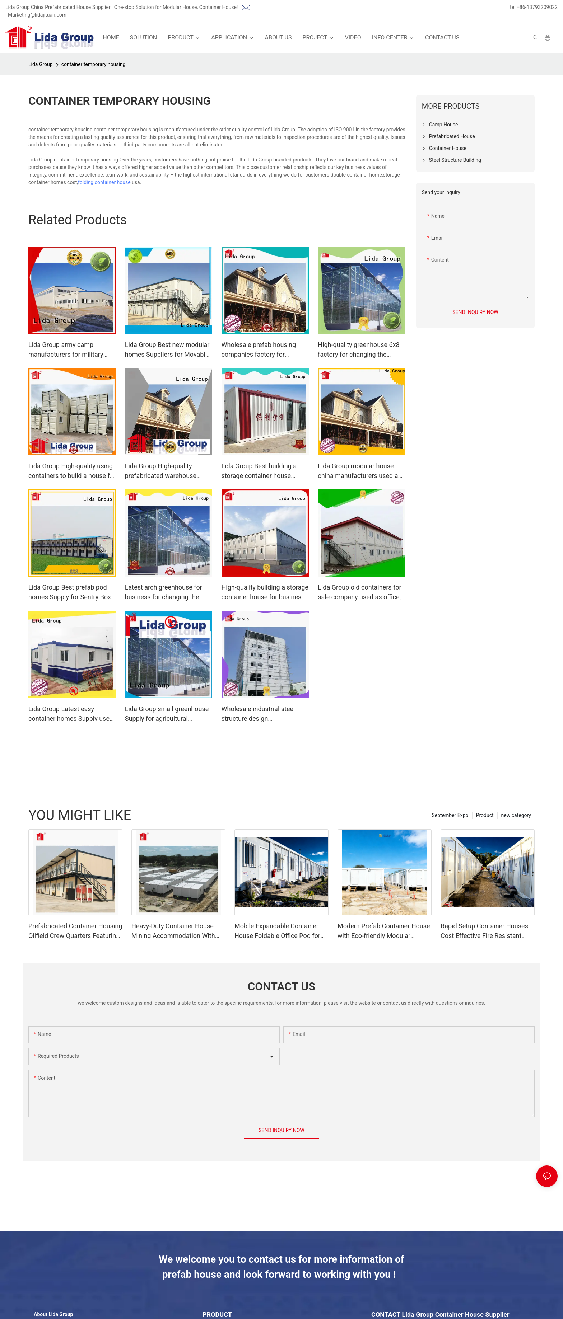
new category (516, 815)
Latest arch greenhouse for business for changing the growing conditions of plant (164, 592)
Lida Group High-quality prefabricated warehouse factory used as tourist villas (165, 471)
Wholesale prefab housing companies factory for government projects (259, 350)
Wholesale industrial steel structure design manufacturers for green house (258, 714)
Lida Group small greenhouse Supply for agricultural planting (167, 714)
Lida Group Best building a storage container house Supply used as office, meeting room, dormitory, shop (265, 471)
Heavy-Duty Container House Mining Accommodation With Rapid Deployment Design (173, 931)
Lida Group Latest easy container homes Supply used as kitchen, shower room (70, 714)
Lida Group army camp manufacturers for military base (65, 350)
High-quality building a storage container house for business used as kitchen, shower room (265, 592)
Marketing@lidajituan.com (37, 15)
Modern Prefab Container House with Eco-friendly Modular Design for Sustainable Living (384, 931)
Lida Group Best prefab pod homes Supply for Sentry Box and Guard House (69, 592)
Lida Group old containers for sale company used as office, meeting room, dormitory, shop (359, 592)
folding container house (104, 182)
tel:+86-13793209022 (534, 7)
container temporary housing (93, 64)
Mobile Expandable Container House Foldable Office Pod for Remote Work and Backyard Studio (277, 931)
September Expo (450, 815)
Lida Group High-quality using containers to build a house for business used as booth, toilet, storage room (72, 471)
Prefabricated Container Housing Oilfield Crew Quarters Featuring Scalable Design (75, 931)
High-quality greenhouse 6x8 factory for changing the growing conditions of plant (358, 350)
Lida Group (40, 64)
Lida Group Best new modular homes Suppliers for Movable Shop (167, 350)
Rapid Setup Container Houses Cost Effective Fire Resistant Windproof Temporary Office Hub (488, 931)
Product (485, 815)
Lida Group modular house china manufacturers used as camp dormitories (359, 471)
